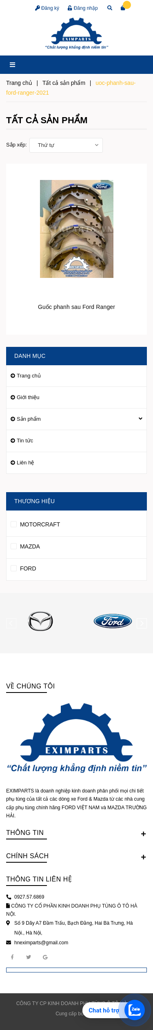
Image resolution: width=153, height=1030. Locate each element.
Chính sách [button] (76, 856)
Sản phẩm (29, 419)
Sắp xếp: (16, 145)
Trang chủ (29, 376)
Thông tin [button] (76, 833)
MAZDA (25, 545)
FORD (23, 567)
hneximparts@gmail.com (41, 943)
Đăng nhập (83, 8)
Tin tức (25, 440)
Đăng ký (47, 8)
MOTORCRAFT (35, 523)
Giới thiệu (28, 397)
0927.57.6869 (29, 897)
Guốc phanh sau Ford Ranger (76, 307)
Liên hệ (25, 463)
